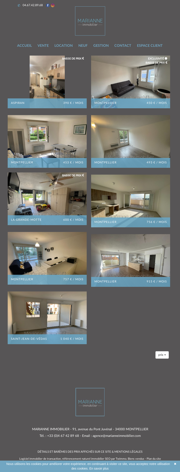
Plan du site (154, 459)
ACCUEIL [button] (24, 45)
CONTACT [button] (122, 45)
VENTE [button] (43, 45)
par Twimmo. (119, 459)
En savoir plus (99, 468)
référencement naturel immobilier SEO (86, 459)
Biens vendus (136, 459)
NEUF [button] (83, 45)
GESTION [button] (101, 45)
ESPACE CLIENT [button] (150, 45)
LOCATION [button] (63, 45)
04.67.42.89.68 (31, 5)
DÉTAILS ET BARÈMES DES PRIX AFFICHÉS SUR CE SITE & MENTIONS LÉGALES (90, 451)
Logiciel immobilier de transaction (40, 459)
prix (162, 354)
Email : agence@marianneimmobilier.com (111, 436)
